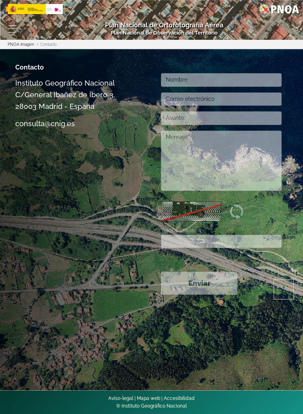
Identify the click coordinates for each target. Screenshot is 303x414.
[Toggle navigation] (12, 29)
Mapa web (148, 398)
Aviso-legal (120, 398)
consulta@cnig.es (45, 123)
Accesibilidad (179, 398)
